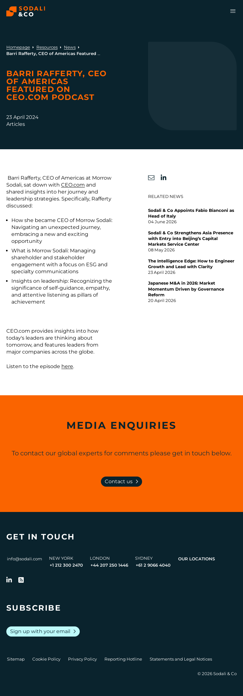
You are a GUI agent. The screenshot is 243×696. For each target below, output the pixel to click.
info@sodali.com (24, 558)
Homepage (18, 47)
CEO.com (73, 185)
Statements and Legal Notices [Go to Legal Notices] (181, 659)
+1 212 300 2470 (66, 565)
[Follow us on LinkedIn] (9, 580)
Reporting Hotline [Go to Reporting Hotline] (123, 659)
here (67, 366)
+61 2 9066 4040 (153, 565)
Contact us (123, 481)
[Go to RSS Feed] (21, 580)
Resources (47, 47)
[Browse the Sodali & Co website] (25, 11)
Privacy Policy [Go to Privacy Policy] (82, 659)
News (70, 47)
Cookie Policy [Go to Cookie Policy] (46, 659)
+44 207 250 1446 (109, 565)
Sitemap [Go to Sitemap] (16, 659)
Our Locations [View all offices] (196, 558)
